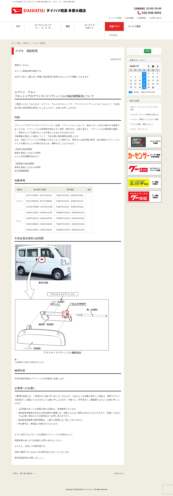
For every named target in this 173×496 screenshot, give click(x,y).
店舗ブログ (27, 43)
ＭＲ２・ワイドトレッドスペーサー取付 (144, 108)
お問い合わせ (156, 18)
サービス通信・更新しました (141, 124)
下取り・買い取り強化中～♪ (24, 473)
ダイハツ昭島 (16, 43)
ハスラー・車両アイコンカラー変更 (144, 119)
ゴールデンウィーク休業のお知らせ (144, 115)
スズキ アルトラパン (139, 129)
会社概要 (130, 18)
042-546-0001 (151, 13)
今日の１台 (118, 473)
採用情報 (142, 18)
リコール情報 (116, 18)
